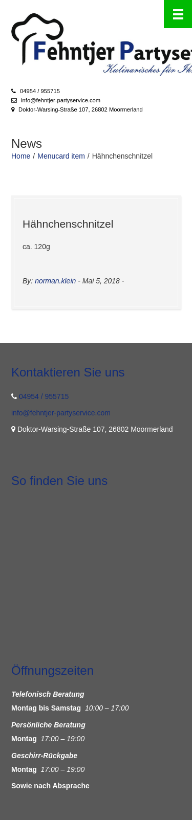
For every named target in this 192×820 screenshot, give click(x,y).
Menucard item (61, 156)
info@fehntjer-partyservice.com (60, 100)
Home (20, 156)
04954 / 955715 (40, 91)
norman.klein (55, 281)
